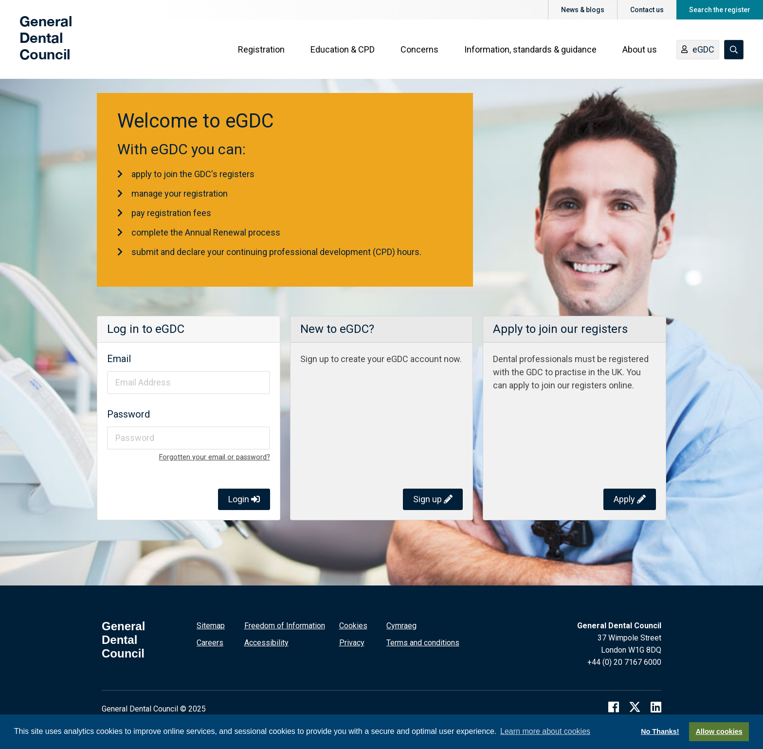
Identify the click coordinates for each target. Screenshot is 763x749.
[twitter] (635, 707)
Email (119, 359)
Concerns (419, 49)
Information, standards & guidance (530, 49)
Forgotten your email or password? (214, 457)
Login (244, 499)
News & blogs (582, 10)
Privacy (351, 642)
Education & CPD (342, 49)
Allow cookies (719, 731)
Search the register (719, 10)
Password (128, 414)
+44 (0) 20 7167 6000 (624, 662)
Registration (261, 49)
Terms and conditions (422, 642)
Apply (630, 499)
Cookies (353, 625)
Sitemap (211, 625)
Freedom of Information (284, 625)
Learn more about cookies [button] (545, 731)
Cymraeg (401, 625)
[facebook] (613, 707)
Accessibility (266, 642)
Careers (210, 642)
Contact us (647, 10)
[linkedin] (656, 707)
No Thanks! (660, 731)
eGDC (697, 50)
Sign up (433, 499)
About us (639, 49)
